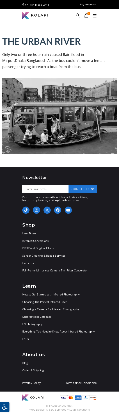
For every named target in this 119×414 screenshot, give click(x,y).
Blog (25, 363)
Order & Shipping (33, 370)
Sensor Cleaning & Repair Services (44, 256)
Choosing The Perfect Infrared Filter (44, 302)
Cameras (28, 263)
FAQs (25, 339)
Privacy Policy (31, 383)
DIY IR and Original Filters (38, 248)
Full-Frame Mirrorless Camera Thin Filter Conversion (55, 270)
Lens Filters (29, 233)
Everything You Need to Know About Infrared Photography (58, 331)
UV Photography (32, 324)
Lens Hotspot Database (37, 317)
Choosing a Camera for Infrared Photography (50, 309)
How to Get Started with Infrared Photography (51, 294)
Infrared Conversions (35, 241)
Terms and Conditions (81, 383)
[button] (94, 16)
